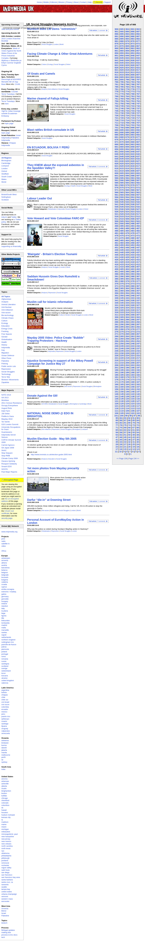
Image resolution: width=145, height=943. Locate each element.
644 (127, 154)
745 (122, 106)
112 (138, 408)
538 (132, 204)
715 (122, 120)
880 (122, 41)
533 (132, 206)
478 (132, 233)
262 (138, 336)
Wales (4, 179)
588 (132, 180)
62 (129, 430)
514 (127, 216)
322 (138, 307)
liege (3, 613)
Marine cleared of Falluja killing (47, 98)
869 (127, 46)
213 (132, 360)
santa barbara (7, 880)
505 (122, 221)
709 (127, 122)
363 (132, 288)
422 (138, 259)
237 (138, 348)
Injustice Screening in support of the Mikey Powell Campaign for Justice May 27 (60, 362)
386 (116, 279)
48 (138, 435)
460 (122, 243)
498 (132, 223)
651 (116, 151)
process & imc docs (9, 935)
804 (127, 77)
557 (138, 195)
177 (138, 377)
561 (116, 195)
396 (116, 274)
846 (116, 58)
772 (138, 91)
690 (122, 132)
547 (138, 199)
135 (122, 398)
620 (122, 166)
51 (125, 435)
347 (138, 295)
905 (122, 29)
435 (122, 255)
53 (117, 435)
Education (51, 459)
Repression (52, 292)
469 (127, 238)
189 (127, 372)
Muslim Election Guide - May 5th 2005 (51, 438)
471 (116, 238)
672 (138, 139)
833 (132, 63)
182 (138, 375)
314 (127, 312)
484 (127, 230)
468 (132, 238)
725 (122, 115)
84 (138, 420)
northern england (8, 640)
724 (127, 115)
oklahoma (5, 853)
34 (121, 442)
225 (122, 355)
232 (138, 351)
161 (116, 387)
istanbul (4, 606)
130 (122, 401)
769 (127, 94)
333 (132, 303)
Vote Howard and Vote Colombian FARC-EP (55, 218)
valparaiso (5, 731)
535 (122, 206)
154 (127, 389)
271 (116, 334)
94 (121, 418)
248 (132, 343)
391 (116, 276)
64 (121, 430)
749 (127, 103)
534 (127, 206)
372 (138, 283)
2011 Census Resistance (11, 403)
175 (122, 379)
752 (138, 101)
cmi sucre (5, 704)
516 (116, 216)
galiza (3, 594)
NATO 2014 (6, 395)
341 (116, 300)
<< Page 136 (122, 458)
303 (132, 317)
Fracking (4, 331)
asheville (5, 784)
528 (132, 209)
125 (122, 403)
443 (132, 250)
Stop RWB (5, 456)
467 (138, 238)
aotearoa (5, 740)
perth (3, 757)
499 (127, 223)
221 (116, 358)
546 (116, 202)
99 (126, 415)
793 (132, 82)
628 (132, 161)
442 (138, 250)
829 (127, 65)
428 (132, 257)
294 (127, 322)
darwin (4, 748)
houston (4, 812)
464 (127, 240)
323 (132, 307)
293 (132, 322)
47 (117, 437)
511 (116, 219)
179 (127, 377)
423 (132, 259)
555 (122, 197)
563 (132, 192)
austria (4, 565)
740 (122, 108)
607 (138, 171)
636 (116, 158)
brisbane (4, 743)
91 (133, 418)
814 (127, 72)
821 (116, 70)
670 (122, 142)
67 (133, 427)
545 (122, 202)
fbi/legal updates (8, 930)
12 (138, 449)
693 (132, 130)
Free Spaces (6, 334)
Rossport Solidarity (9, 464)
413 (132, 264)
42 (138, 437)
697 (138, 127)
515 (122, 216)
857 (138, 50)
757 (138, 98)
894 (127, 34)
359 (127, 290)
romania (4, 659)
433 (132, 255)
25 (133, 444)
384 (127, 279)
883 (132, 39)
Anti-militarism (52, 89)
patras (4, 647)
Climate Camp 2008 (9, 458)
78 (138, 422)
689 (127, 132)
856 (116, 53)
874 (127, 43)
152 (138, 389)
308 (132, 314)
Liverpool (85, 429)
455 (122, 245)
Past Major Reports (9, 472)
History (4, 345)
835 (122, 63)
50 (129, 435)
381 (116, 281)
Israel (3, 913)
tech (3, 937)
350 (122, 295)
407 (138, 266)
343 (132, 298)
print (3, 539)
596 (116, 178)
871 (116, 46)
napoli (3, 635)
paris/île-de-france (8, 644)
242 (138, 346)
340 (122, 300)
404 (127, 269)
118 (132, 406)
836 (116, 63)
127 (138, 401)
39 (125, 439)
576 (116, 187)
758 (132, 98)
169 (127, 382)
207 (138, 363)
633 (132, 158)
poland (4, 652)
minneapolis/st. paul (9, 834)
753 (132, 101)
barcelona (5, 568)
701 (116, 127)
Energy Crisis (6, 329)
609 (127, 171)
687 (138, 132)
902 (138, 29)
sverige (4, 668)
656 (116, 149)
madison (4, 822)
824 (127, 67)
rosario (4, 721)
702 (138, 125)
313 (132, 312)
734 (127, 111)
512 (138, 216)
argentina (5, 690)
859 (127, 50)
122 (138, 403)
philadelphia (6, 856)
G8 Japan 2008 (7, 448)
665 (122, 144)
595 (122, 178)
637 (138, 156)
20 (129, 446)
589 (127, 180)
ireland (4, 604)
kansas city (5, 817)
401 (116, 271)
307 (138, 314)
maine (3, 824)
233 (132, 351)
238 (132, 348)
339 (127, 300)
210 (122, 363)
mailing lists (6, 932)
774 (127, 91)
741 (116, 108)
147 (138, 391)
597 (138, 175)
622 (138, 163)
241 (116, 348)
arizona (4, 779)
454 (127, 245)
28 (121, 444)
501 (116, 223)
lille (2, 618)
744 (127, 106)
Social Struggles (47, 44)
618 (132, 166)
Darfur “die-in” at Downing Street (49, 499)
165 (122, 384)
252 (138, 341)
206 (116, 365)
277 (138, 329)
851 (116, 55)
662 (138, 144)
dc (2, 808)
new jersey (5, 839)
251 (116, 343)
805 (122, 77)
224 (127, 355)
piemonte (5, 649)
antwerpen (5, 558)
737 (138, 108)
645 (122, 154)
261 (116, 338)
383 (132, 279)
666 (116, 144)
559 (127, 195)
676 (116, 139)
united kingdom (7, 680)
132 (138, 398)
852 (138, 53)
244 (127, 346)
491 (116, 228)
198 (132, 367)
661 (116, 147)
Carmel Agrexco (7, 445)
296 (116, 322)
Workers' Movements (10, 380)
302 (138, 317)
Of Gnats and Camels (41, 73)
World (61, 44)
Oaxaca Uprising (8, 461)
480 (122, 233)
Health (73, 186)
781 (116, 89)
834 (127, 63)
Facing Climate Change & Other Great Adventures (59, 53)
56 (129, 432)
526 (116, 211)
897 (138, 31)
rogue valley (6, 868)
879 (127, 41)
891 (116, 36)
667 (138, 142)
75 (125, 425)
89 (117, 420)
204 (127, 365)
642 (138, 154)
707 (138, 122)
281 (116, 329)
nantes (4, 632)
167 (138, 382)
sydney (4, 762)
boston (4, 793)
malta (3, 628)
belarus (4, 570)
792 (138, 82)
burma (4, 745)
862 (138, 48)
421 (116, 262)
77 (117, 425)
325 (122, 307)
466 (116, 240)
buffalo (4, 796)
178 (132, 377)
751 (116, 103)
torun (3, 673)
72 (138, 425)
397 (138, 271)
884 (127, 39)
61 (133, 430)
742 (138, 106)
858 (132, 50)
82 (121, 422)
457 (138, 243)
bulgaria (4, 580)
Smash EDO (6, 466)
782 (138, 87)
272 (138, 331)
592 (138, 178)
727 (138, 113)
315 (122, 312)
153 (132, 389)
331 (116, 305)
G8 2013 (4, 397)
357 (138, 290)
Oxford (68, 64)
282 (138, 327)
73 (133, 425)
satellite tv (5, 544)
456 (116, 245)
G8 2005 (44, 404)
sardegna (5, 664)
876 (116, 43)
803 (132, 77)
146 (116, 394)
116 (116, 408)
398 (132, 271)
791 (116, 84)
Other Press (6, 358)
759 (127, 98)
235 (122, 351)
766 (116, 96)
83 (117, 422)
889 (127, 36)
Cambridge (82, 404)
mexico (4, 712)
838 (132, 60)
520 (122, 214)
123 (132, 403)
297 (138, 319)
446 (116, 250)
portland (4, 860)
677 (138, 137)
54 (138, 432)
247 (138, 343)
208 (132, 363)
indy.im (4, 217)
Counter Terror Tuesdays (9, 93)
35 (117, 442)
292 (138, 322)
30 (138, 442)
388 (132, 276)
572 (138, 187)
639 (127, 156)
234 (127, 351)
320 (122, 310)
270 (122, 334)
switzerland (6, 671)
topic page (9, 123)
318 (132, 310)
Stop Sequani (6, 453)
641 (116, 156)
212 (138, 360)
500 (122, 223)
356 (116, 293)
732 (138, 111)
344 (127, 298)
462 (138, 240)
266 (116, 336)
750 (122, 103)
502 (138, 221)
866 (116, 48)
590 (122, 180)
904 (127, 29)
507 (138, 219)
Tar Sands (5, 422)
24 (138, 444)
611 (116, 171)
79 (133, 422)
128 (132, 401)
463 (132, 240)
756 (116, 101)
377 (138, 281)
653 (132, 149)
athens (4, 563)
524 (127, 211)
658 (132, 147)
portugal (4, 654)
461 (116, 243)
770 (122, 94)
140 (122, 396)
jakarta (4, 750)
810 (122, 74)
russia (3, 661)
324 (127, 307)
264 (127, 336)
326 (116, 307)
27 (125, 444)
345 (122, 298)
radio (3, 541)
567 (138, 190)
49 (133, 435)
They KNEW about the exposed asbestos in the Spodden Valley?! (55, 166)
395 (122, 274)
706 (116, 125)
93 (125, 418)
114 (127, 408)
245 (122, 346)
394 (127, 274)
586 (116, 182)
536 (116, 206)
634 (127, 158)
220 (122, 358)
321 (116, 310)
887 (138, 36)
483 (132, 230)
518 (132, 214)
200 (122, 367)
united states (6, 892)
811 (116, 74)
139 (127, 396)
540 (122, 204)
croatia (4, 584)
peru (3, 714)
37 (133, 439)
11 (116, 451)
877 (138, 41)
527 (138, 209)
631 (116, 161)
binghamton (6, 791)
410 (122, 266)
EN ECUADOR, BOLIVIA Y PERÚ (48, 147)
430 (122, 257)
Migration (5, 353)
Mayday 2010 (6, 419)
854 (127, 53)
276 (116, 331)
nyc (2, 851)
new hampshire (7, 836)
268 (132, 334)
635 (122, 158)
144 (127, 394)
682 (138, 134)
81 (125, 422)
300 (122, 319)
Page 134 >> (134, 458)
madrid (4, 625)
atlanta (4, 786)
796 (116, 82)
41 (117, 439)
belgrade (5, 575)
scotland (4, 666)
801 (116, 79)
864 (127, 48)
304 (127, 317)
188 (132, 372)
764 (127, 96)
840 (122, 60)
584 (127, 182)
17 (117, 449)
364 (127, 288)
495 (122, 226)
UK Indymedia (27, 7)
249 (127, 343)
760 (122, 98)
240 (122, 348)
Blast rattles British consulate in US (50, 129)
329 (127, 305)
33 (125, 442)
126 (116, 403)
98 (130, 415)
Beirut (3, 911)
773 (132, 91)
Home (39, 2)
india (3, 769)
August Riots (6, 408)
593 (132, 178)
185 (122, 375)
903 (132, 29)
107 (138, 411)
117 (138, 406)
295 (122, 322)
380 (122, 281)
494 (127, 226)
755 (122, 101)
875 (122, 43)
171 (116, 382)
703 (132, 125)
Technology (6, 374)
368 (132, 286)
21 (125, 446)
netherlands (6, 637)
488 (132, 228)
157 (138, 387)
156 (116, 389)
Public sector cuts (8, 366)
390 (122, 276)
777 (138, 89)
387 (138, 276)
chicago (4, 798)
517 (138, 214)
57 (125, 432)
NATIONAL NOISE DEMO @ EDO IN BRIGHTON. (50, 415)
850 (122, 55)
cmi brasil (5, 702)
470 (122, 238)
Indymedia (61, 209)
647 (138, 151)
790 (122, 84)
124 (127, 403)
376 (116, 283)
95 (117, 418)
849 (127, 55)
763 (132, 96)
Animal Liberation (8, 304)
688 (132, 132)
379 (127, 281)
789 (127, 84)
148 (132, 391)
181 (116, 377)
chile (3, 697)
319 (127, 310)
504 (127, 221)
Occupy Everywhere (9, 405)
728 (132, 113)
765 (122, 96)
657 (138, 147)
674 (127, 139)
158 (132, 387)
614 (127, 168)
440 (122, 252)
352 (138, 293)
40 (121, 439)
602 (138, 173)
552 (138, 197)
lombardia (5, 623)
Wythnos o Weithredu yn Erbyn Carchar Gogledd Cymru (11, 62)
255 (122, 341)
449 (127, 247)
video (3, 546)
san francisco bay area (10, 877)
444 (127, 250)
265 (122, 336)
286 (116, 327)
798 (132, 79)
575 (122, 187)
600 (122, 175)
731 (116, 113)
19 (133, 446)
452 (138, 245)
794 (127, 82)
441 (116, 252)
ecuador (4, 709)
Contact (83, 2)
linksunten (5, 620)
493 (132, 226)
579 (127, 185)
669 (127, 142)
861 (116, 50)
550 (122, 199)
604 (127, 173)
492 (138, 226)
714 (127, 120)
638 (132, 156)
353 (132, 293)
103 (132, 413)
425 (122, 259)
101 (116, 415)
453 (132, 245)
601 (116, 175)
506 (116, 221)
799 (127, 79)
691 (116, 132)
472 (138, 235)
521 (116, 214)
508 (132, 219)
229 (127, 353)
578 (132, 185)
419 (127, 262)
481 (116, 233)
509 (127, 219)
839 (127, 60)
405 (122, 269)
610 (122, 171)
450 (122, 247)
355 (122, 293)
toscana (4, 676)
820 (122, 70)
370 (122, 286)
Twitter (14, 217)
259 (127, 338)
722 (138, 115)
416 (116, 264)
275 (122, 331)
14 (129, 449)
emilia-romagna (7, 589)
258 (132, 338)
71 (117, 427)
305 (122, 317)
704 (127, 125)
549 (127, 199)
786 (116, 87)
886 (116, 39)
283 (132, 327)
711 (116, 122)
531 (116, 209)
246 (116, 346)
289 (127, 324)
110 (122, 411)
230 (122, 353)
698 (132, 127)
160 (122, 387)
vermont (4, 896)
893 (132, 34)
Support (107, 2)
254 (127, 341)
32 (129, 442)
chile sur (4, 700)
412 (138, 264)
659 (127, 147)
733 (132, 111)
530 (122, 209)
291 (116, 324)
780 (122, 89)
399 (127, 271)
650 (122, 151)
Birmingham (97, 386)
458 (132, 243)
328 (132, 305)
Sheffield (4, 174)
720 (122, 118)
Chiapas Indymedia (8, 144)
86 (129, 420)
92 (129, 418)
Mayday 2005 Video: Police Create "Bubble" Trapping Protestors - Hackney (55, 339)
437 (138, 252)
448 (132, 247)
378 (132, 281)
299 (127, 319)
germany (5, 596)
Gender (67, 315)
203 (132, 365)
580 (122, 185)
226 (116, 355)
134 (127, 398)
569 (127, 190)
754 (127, 101)
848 (132, 55)
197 (138, 367)
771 (116, 94)
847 (138, 55)
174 (127, 379)
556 (116, 197)
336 (116, 303)
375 (122, 283)
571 (116, 190)
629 (127, 161)
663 (132, 144)
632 (138, 158)
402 (138, 269)
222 (138, 355)
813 (132, 72)
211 (116, 363)
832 (138, 63)
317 (138, 310)
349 (127, 295)
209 (127, 363)
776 (116, 91)
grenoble (5, 599)
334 (127, 303)
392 (138, 274)
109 (127, 411)
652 (138, 149)
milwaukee (5, 832)
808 (132, 74)
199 (127, 367)
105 (122, 413)
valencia (4, 683)
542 (138, 202)
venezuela (5, 733)
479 (127, 233)
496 (116, 226)
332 (138, 303)
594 (127, 178)
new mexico (6, 841)
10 (120, 451)
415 (122, 264)
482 (138, 230)
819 (127, 70)
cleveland (5, 800)
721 (116, 118)
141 (116, 396)
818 (132, 70)
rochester (5, 865)
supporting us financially (11, 246)
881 (116, 41)
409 (127, 266)
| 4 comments (97, 303)
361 (116, 290)
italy (3, 608)
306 (116, 317)
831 (116, 65)
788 (132, 84)
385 (122, 279)
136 (116, 398)
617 (138, 166)
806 (116, 77)
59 (117, 432)
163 (132, 384)
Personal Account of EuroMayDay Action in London (55, 521)
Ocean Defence (7, 355)
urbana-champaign (9, 894)
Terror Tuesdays (8, 101)
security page (6, 518)
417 (138, 262)
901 (116, 31)
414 (127, 264)
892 (138, 34)
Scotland (5, 200)
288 (132, 324)
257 (138, 338)
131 (116, 401)
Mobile (46, 2)
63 (125, 430)
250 (122, 343)
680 (122, 137)
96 (139, 415)
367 (138, 286)
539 (127, 204)
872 (138, 43)
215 (122, 360)
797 (138, 79)
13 (133, 449)
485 (122, 230)
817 (138, 70)
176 (116, 379)
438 (132, 252)
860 (122, 50)
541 (116, 204)
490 (122, 228)
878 (132, 41)
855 (122, 53)
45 (125, 437)
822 (138, 67)
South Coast (6, 176)
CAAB (17, 84)
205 (122, 365)
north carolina (7, 846)
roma (3, 656)
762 (138, 96)
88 (121, 420)
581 (116, 185)
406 (116, 269)
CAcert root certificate (7, 512)
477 (138, 233)
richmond (5, 863)
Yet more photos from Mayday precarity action (53, 470)
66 (138, 427)
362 (138, 288)
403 (132, 269)
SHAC (4, 450)
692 (138, 130)
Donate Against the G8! (42, 395)
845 (122, 58)
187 (138, 372)
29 (117, 444)
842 (138, 58)
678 (132, 137)
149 (127, 391)
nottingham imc (7, 642)
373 (132, 283)
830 (122, 65)
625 (122, 163)
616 (116, 168)
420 (122, 262)
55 (133, 432)
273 (132, 331)
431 (116, 257)
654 (127, 149)
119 (127, 406)
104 (127, 413)
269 (127, 334)
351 (116, 295)
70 (121, 427)
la (2, 820)
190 (122, 372)
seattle (4, 887)
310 (122, 314)
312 (138, 312)
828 (132, 65)
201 (116, 367)
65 (117, 430)
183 (132, 375)
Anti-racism (68, 386)
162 (138, 384)
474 (127, 235)
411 (116, 266)
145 (122, 394)
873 (132, 43)
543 (132, 202)
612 (138, 168)
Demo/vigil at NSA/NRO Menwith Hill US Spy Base (11, 81)
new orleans (6, 844)
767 (138, 94)
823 (132, 67)
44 (129, 437)
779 (127, 89)
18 (138, 446)
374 (127, 283)
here (7, 104)
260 (122, 338)
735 (122, 111)
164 (127, 384)
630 (122, 161)
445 (122, 250)
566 (116, 192)
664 (127, 144)
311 (116, 314)
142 (138, 394)
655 (122, 149)
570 (122, 190)
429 (127, 257)
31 (133, 442)
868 (132, 46)
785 (122, 87)
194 (127, 370)
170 (122, 382)
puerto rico (5, 716)
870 (122, 46)
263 (132, 336)
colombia (5, 707)
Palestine (5, 361)
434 (127, 255)
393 (132, 274)
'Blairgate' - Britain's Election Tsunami (52, 254)
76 (121, 425)
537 (138, 204)
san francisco (6, 875)
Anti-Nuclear (6, 307)
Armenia (4, 908)
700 (122, 127)
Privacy (69, 2)
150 (122, 391)
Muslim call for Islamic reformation (50, 301)
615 (122, 168)
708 (132, 122)
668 (132, 142)
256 (116, 341)
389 (127, 276)
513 (132, 216)
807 (138, 74)
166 (116, 384)
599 (127, 175)
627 (138, 161)
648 (132, 151)
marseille (5, 630)
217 (138, 358)
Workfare (5, 400)
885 (122, 39)
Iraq (3, 350)
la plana (4, 611)
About (76, 2)
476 (116, 235)
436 (116, 255)
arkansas (5, 781)
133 (132, 398)
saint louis (5, 870)
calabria (4, 582)
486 (116, 230)
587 (138, 180)
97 (135, 415)
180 (122, 377)
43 (133, 437)
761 (116, 98)
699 (127, 127)
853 (132, 53)
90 (138, 418)
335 (122, 303)
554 (127, 197)
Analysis (44, 89)
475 (122, 235)
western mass (7, 899)
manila (4, 752)
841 (116, 60)
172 (138, 379)
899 (127, 31)
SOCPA (4, 469)
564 (127, 192)
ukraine (4, 678)
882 (138, 39)
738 (132, 108)
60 (138, 430)
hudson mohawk (8, 815)
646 (116, 154)
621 (116, 166)
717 (138, 118)
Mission (61, 2)
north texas (5, 848)
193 (132, 370)
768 (132, 94)
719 (127, 118)
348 (132, 295)
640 (122, 156)
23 (117, 446)
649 (127, 151)
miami (3, 827)
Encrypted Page (11, 480)
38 (129, 439)
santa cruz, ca (7, 882)
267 (138, 334)
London (56, 44)
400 (122, 271)
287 (138, 324)
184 (127, 375)
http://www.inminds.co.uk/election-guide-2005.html (51, 454)
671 (116, 142)
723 (132, 115)
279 (127, 329)
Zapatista (5, 382)
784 (127, 87)
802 (138, 77)
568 (132, 190)
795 (122, 82)
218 (132, 358)
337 (138, 300)
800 (122, 79)
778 (132, 89)
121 (116, 406)
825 (122, 67)
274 (127, 331)
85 (133, 420)
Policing (4, 364)
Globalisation (52, 209)
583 (132, 182)
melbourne (5, 755)
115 (122, 408)
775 (122, 91)
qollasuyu (5, 719)
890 (122, 36)
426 (116, 259)
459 (127, 243)
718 (132, 118)
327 (138, 305)
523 (132, 211)
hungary (4, 601)
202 (138, 365)
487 (138, 228)
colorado (4, 803)
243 (132, 346)
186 (116, 375)
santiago (4, 724)
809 (127, 74)
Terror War (5, 377)
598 (132, 175)
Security (99, 2)
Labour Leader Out (39, 198)
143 (132, 394)
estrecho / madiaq (8, 592)
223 (132, 355)
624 (127, 163)
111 (116, 411)
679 (127, 137)
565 (122, 192)
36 (138, 439)
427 (138, 257)
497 (138, 223)
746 (116, 106)
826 (116, 67)
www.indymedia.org (9, 532)
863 (132, 48)
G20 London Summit (9, 424)
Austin (4, 788)
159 (127, 387)
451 (116, 247)
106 (116, 413)
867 (138, 46)
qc (2, 760)
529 (127, 209)
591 (116, 180)
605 (122, 173)
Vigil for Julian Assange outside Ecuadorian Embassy (10, 113)
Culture (44, 64)
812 (138, 72)
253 (132, 341)
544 (127, 202)
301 (116, 319)
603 (132, 173)
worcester (5, 901)
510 (122, 219)
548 (132, 199)
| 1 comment (97, 30)
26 (129, 444)
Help (90, 2)
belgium (4, 572)
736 (116, 111)
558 (132, 195)
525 (122, 211)
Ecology (50, 64)
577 (138, 185)
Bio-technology (7, 315)
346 (116, 298)
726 (116, 115)
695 (122, 130)
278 (132, 329)
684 (127, 134)
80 (129, 422)
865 (122, 48)
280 (122, 329)
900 (122, 31)
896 (116, 34)
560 (122, 195)
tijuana (4, 726)
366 (116, 288)
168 (132, 382)
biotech (4, 923)
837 (138, 60)
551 (116, 199)
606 (116, 173)
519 (127, 214)
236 (116, 351)
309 (127, 314)
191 (116, 372)
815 (122, 72)
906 (116, 29)
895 (122, 34)
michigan (5, 829)
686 (116, 134)
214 (127, 360)
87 (125, 420)
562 (138, 192)
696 (116, 130)
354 (127, 293)
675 (122, 139)
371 (116, 286)
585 (122, 182)
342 (138, 298)
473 (132, 235)
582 (138, 182)
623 (132, 163)
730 (122, 113)
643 (132, 154)
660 (122, 147)
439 (127, 252)
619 (127, 166)
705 (122, 125)
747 (138, 103)
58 (121, 432)
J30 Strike (5, 414)
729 (127, 113)
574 (127, 187)
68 (129, 427)
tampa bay (5, 889)
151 (116, 391)
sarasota (4, 884)
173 (132, 379)
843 (132, 58)
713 (132, 120)
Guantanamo (6, 432)
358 (132, 290)
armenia (4, 560)
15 (125, 449)
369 (127, 286)
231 (116, 353)
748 (132, 103)
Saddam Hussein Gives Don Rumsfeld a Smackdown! (53, 278)
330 (122, 305)
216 (116, 360)
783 (132, 87)
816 (116, 72)
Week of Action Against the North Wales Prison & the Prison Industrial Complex (11, 53)
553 (132, 197)
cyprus (4, 587)
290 (122, 324)
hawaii (4, 810)
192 (138, 370)
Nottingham (6, 197)
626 (116, 163)
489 (127, 228)
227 (138, 353)
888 (132, 36)
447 (138, 247)
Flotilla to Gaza (7, 416)
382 (138, 279)
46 (121, 437)
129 (127, 401)
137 (138, 396)
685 (122, 134)
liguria (3, 616)
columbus (5, 805)
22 (121, 446)
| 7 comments (97, 415)
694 (127, 130)
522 (138, 211)
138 (132, 396)
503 (132, 221)
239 (127, 348)
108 (132, 411)
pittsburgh (5, 858)
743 (132, 106)
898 (132, 31)
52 (121, 435)
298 (132, 319)
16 (121, 449)
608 (132, 171)
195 (122, 370)
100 (121, 415)
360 (122, 290)
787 (138, 84)
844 (127, 58)
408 (132, 266)
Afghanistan (6, 299)
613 (132, 168)
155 (122, 389)
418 (132, 262)
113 (132, 408)
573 (132, 187)
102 (138, 413)
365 (122, 288)
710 (122, 122)
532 (138, 206)
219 (127, 358)
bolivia (4, 692)
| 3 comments (97, 166)
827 (138, 65)
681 (116, 137)
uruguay (4, 728)
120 (122, 406)
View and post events (10, 29)
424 (127, 259)
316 (116, 312)
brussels (4, 577)
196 (116, 370)
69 (125, 427)
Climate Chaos (7, 318)
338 (132, 300)
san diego (5, 872)
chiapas (4, 695)
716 (116, 120)
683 (132, 134)
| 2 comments (97, 470)
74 (129, 425)
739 (127, 108)
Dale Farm (5, 411)
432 (138, 255)
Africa (3, 551)
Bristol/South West (9, 194)
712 (138, 120)
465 (122, 240)
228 (132, 353)
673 (132, 139)
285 (122, 327)
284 (127, 327)
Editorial (53, 2)
